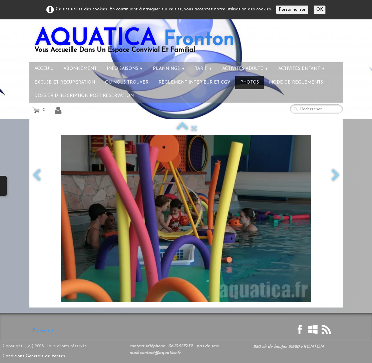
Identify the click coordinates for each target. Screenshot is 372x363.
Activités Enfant (301, 69)
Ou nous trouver (126, 82)
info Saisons (125, 69)
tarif (203, 69)
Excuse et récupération (64, 82)
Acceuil (43, 69)
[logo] (134, 43)
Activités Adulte (245, 69)
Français (44, 330)
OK (319, 9)
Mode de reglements (296, 82)
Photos (249, 82)
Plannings (169, 69)
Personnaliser (292, 9)
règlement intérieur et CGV (194, 82)
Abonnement (80, 69)
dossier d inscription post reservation (84, 96)
